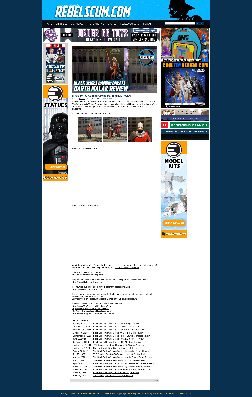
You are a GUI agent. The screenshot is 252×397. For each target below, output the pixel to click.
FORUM (147, 24)
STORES (112, 24)
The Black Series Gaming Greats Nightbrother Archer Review (121, 351)
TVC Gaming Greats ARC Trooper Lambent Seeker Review (120, 354)
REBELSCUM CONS (129, 24)
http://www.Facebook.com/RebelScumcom (91, 311)
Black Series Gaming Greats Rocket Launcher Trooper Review (121, 336)
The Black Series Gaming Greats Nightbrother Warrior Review (121, 366)
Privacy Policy (144, 393)
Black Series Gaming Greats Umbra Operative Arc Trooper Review (123, 363)
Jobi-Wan (82, 99)
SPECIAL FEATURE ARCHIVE (185, 118)
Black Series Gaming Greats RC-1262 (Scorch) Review (118, 339)
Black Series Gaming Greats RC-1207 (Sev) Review (117, 342)
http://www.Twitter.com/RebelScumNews (90, 308)
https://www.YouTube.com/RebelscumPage (91, 306)
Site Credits (169, 393)
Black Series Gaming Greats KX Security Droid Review (118, 333)
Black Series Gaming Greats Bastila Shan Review (116, 326)
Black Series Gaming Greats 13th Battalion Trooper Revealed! (121, 369)
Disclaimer (157, 393)
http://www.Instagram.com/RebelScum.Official (93, 313)
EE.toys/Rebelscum (128, 299)
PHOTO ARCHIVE (95, 24)
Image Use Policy (128, 393)
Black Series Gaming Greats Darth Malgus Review (116, 323)
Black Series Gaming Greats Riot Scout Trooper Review (118, 330)
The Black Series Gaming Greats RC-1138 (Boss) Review (119, 360)
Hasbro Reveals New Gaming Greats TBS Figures (116, 348)
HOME (49, 24)
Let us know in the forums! (127, 267)
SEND (156, 380)
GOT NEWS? (77, 24)
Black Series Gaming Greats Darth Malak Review (101, 95)
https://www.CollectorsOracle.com (87, 282)
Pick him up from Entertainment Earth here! (92, 114)
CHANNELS (61, 24)
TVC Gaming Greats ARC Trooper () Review (119, 345)
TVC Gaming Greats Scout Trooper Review (113, 375)
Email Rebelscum (111, 393)
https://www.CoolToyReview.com (87, 289)
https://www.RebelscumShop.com (87, 275)
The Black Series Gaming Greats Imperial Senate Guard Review (122, 357)
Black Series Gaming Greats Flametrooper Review (116, 372)
